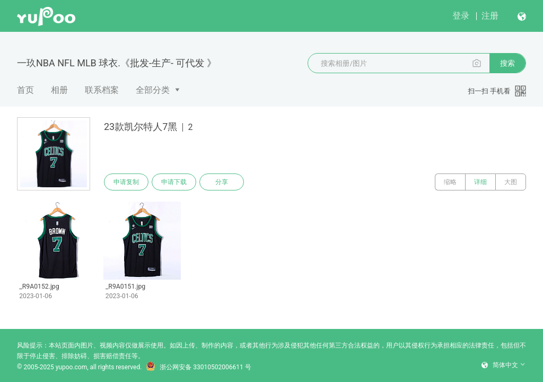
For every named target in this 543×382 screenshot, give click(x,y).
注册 (489, 16)
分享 (221, 182)
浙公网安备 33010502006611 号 (198, 367)
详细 (480, 182)
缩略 (450, 182)
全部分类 (153, 90)
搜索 (507, 63)
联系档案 (102, 90)
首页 (25, 90)
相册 (59, 90)
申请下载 (174, 182)
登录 (460, 16)
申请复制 (126, 182)
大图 (510, 182)
